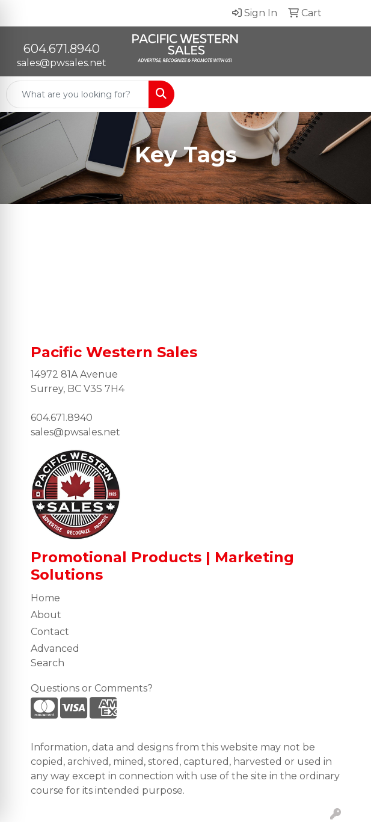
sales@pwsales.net (61, 63)
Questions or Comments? (92, 688)
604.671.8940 (61, 48)
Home (45, 598)
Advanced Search (55, 656)
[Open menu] (347, 94)
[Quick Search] (77, 94)
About (46, 615)
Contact (50, 631)
